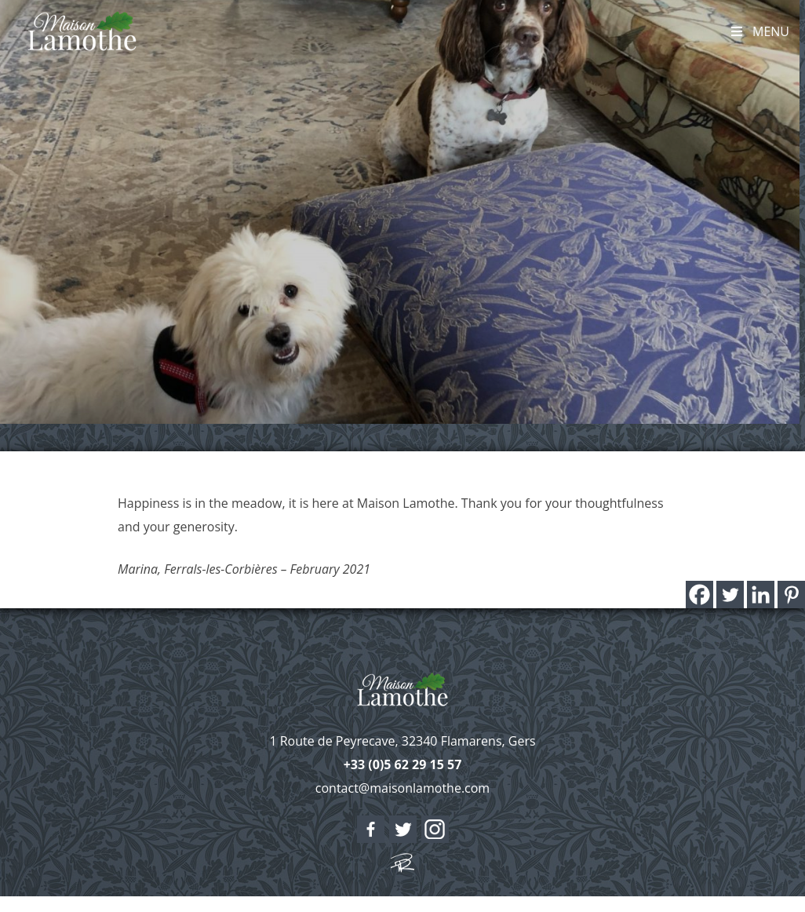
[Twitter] (730, 594)
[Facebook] (699, 594)
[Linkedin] (760, 594)
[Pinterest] (791, 594)
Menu (759, 31)
